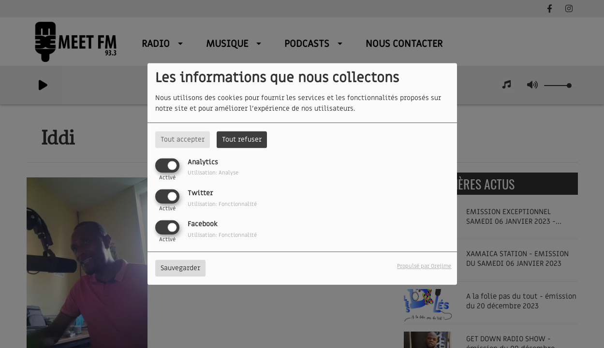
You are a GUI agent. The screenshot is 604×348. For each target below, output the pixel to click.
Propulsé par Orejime (424, 266)
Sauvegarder (180, 268)
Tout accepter (183, 139)
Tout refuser (242, 139)
